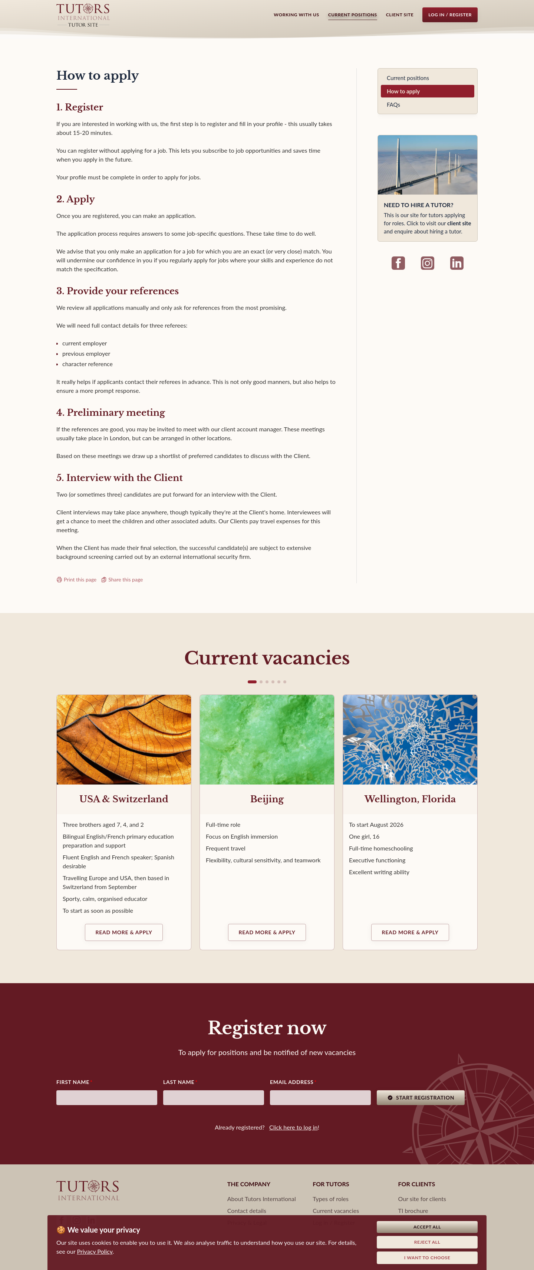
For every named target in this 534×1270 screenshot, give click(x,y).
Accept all (427, 1227)
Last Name (178, 1082)
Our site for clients (422, 1198)
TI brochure (413, 1210)
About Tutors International (261, 1198)
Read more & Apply (124, 932)
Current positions (352, 14)
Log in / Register (450, 14)
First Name (72, 1082)
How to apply (403, 91)
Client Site (399, 14)
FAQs (393, 104)
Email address (291, 1082)
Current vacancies (336, 1210)
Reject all (427, 1242)
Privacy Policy (95, 1251)
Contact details (246, 1210)
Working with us (296, 14)
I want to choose (427, 1257)
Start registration (420, 1097)
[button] (252, 681)
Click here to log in (293, 1127)
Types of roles (331, 1198)
